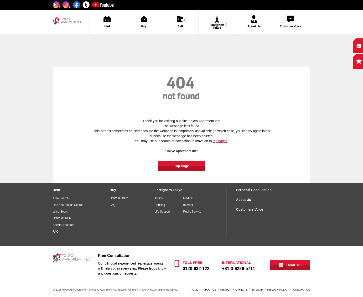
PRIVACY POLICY (278, 289)
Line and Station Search (68, 205)
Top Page (181, 166)
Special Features (63, 225)
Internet (188, 205)
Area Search (61, 198)
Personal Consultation (254, 190)
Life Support (162, 211)
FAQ (55, 231)
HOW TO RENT (63, 218)
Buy (113, 190)
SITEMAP (257, 289)
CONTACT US (301, 289)
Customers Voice (249, 209)
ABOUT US (209, 289)
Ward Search (61, 211)
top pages (220, 141)
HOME (194, 289)
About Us (243, 200)
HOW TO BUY (119, 198)
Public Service (192, 211)
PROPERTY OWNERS (233, 289)
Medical (188, 198)
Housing (160, 205)
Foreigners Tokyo (168, 190)
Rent (56, 190)
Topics (159, 198)
